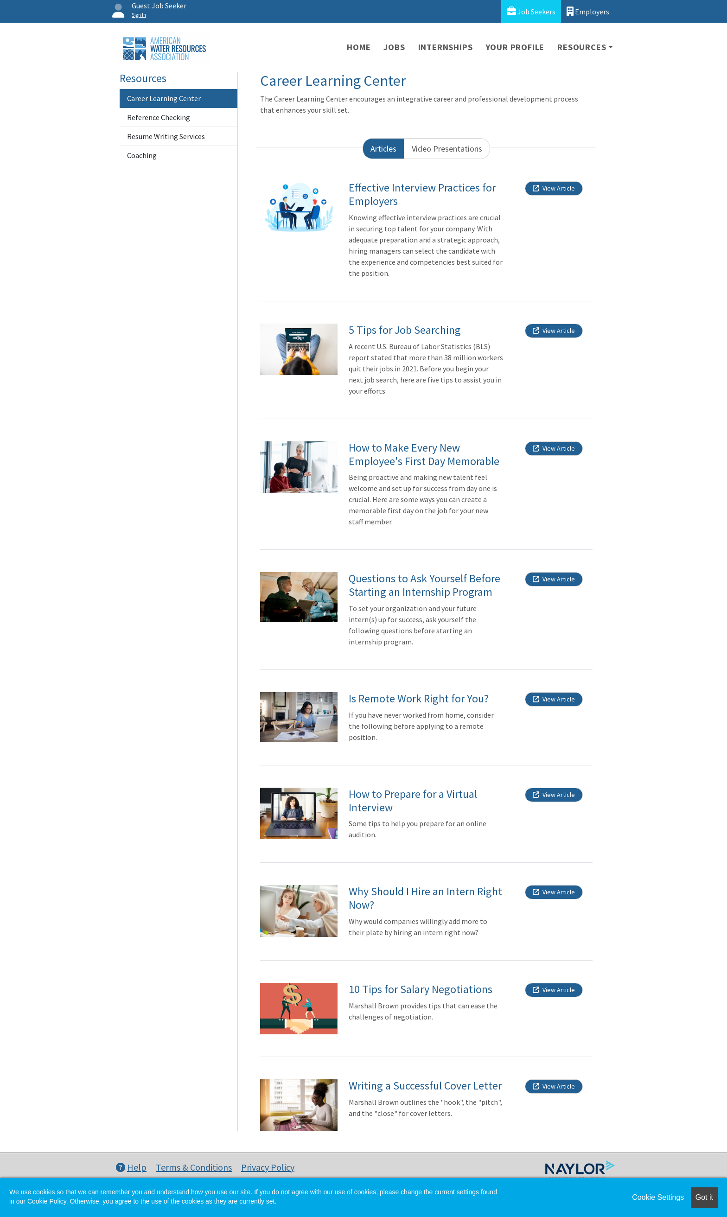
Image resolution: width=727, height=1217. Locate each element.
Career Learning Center (164, 98)
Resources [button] (581, 47)
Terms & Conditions (194, 1167)
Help (131, 1167)
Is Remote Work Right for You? (419, 698)
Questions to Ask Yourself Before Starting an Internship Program (424, 585)
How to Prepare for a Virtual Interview (413, 801)
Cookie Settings (658, 1197)
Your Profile (515, 47)
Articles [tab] (383, 148)
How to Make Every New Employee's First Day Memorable (424, 454)
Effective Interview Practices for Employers (422, 194)
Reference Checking (158, 117)
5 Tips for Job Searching (405, 330)
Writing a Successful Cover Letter (425, 1085)
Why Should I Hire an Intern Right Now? (425, 898)
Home (358, 47)
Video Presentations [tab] (447, 148)
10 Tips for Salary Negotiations (420, 989)
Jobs (394, 47)
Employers (588, 11)
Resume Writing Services (166, 136)
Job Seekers (531, 11)
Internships (445, 47)
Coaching (142, 155)
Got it (704, 1197)
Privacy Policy (267, 1167)
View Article (554, 188)
